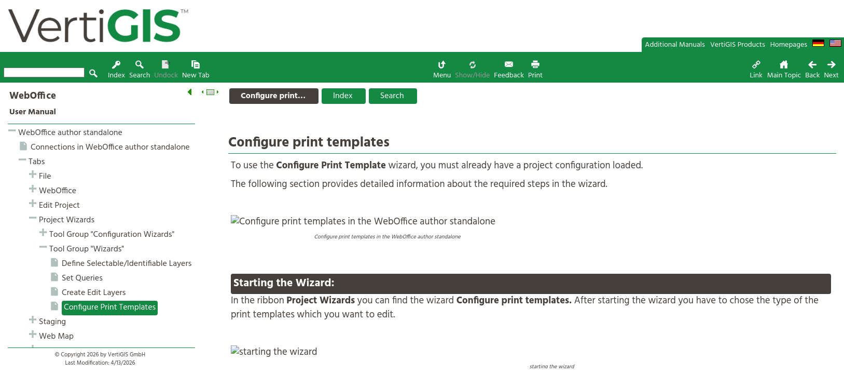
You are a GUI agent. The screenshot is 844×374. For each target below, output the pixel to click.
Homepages (788, 45)
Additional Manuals (675, 45)
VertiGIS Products (737, 45)
